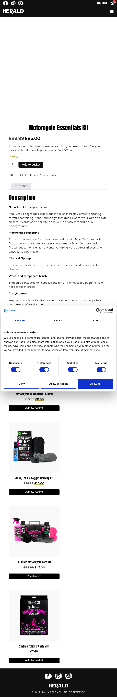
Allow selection (58, 383)
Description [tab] (21, 186)
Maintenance (48, 175)
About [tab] (96, 320)
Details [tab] (58, 320)
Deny (22, 383)
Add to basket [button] (34, 408)
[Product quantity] (14, 164)
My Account (103, 3)
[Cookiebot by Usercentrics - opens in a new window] (98, 310)
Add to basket (31, 164)
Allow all (95, 383)
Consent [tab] (20, 320)
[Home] (13, 11)
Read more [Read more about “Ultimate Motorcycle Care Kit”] (34, 576)
